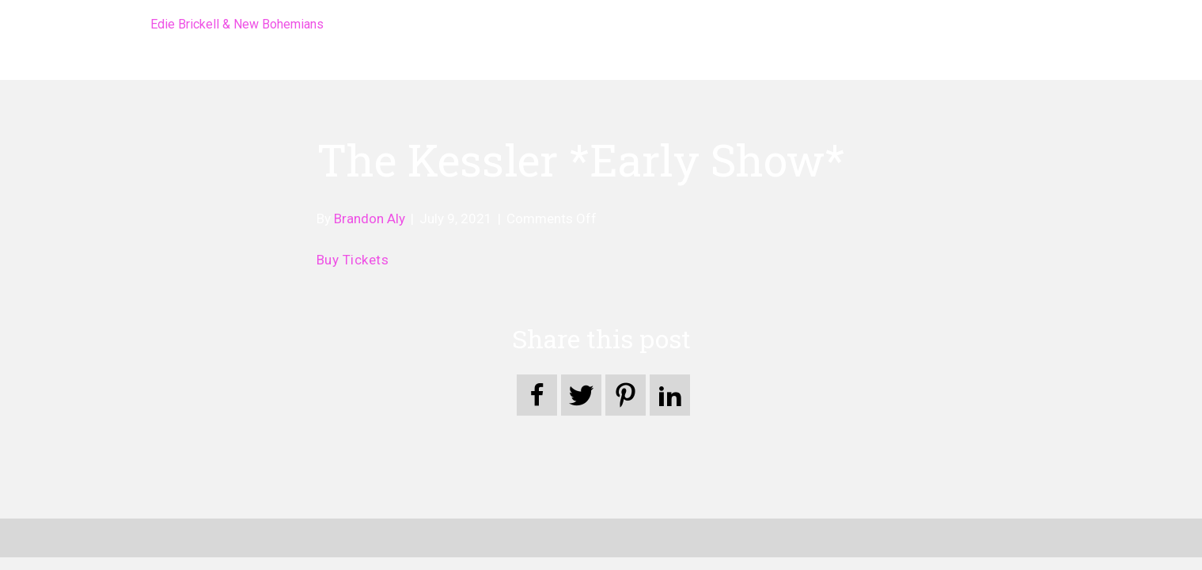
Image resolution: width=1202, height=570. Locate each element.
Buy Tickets (353, 260)
